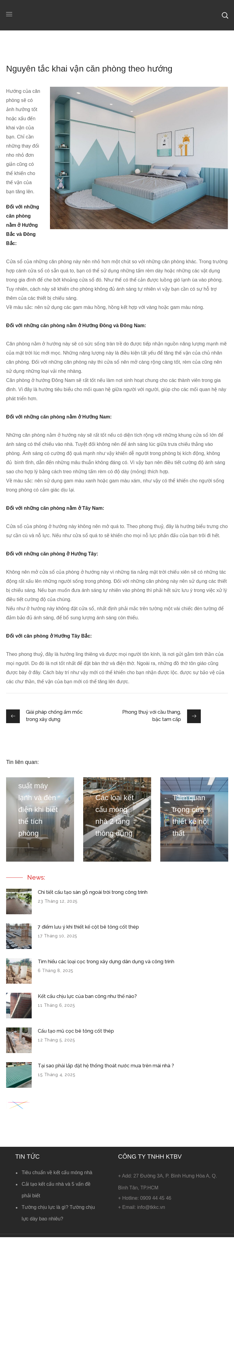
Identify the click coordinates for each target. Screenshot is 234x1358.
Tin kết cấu (67, 54)
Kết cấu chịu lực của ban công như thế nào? (87, 996)
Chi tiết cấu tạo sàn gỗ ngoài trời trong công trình (92, 892)
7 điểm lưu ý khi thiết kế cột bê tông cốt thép (88, 927)
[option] (40, 819)
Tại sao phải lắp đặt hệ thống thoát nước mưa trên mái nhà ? (106, 1066)
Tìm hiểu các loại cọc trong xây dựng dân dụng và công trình (106, 961)
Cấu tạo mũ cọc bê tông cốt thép (76, 1031)
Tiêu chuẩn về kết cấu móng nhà (57, 1172)
